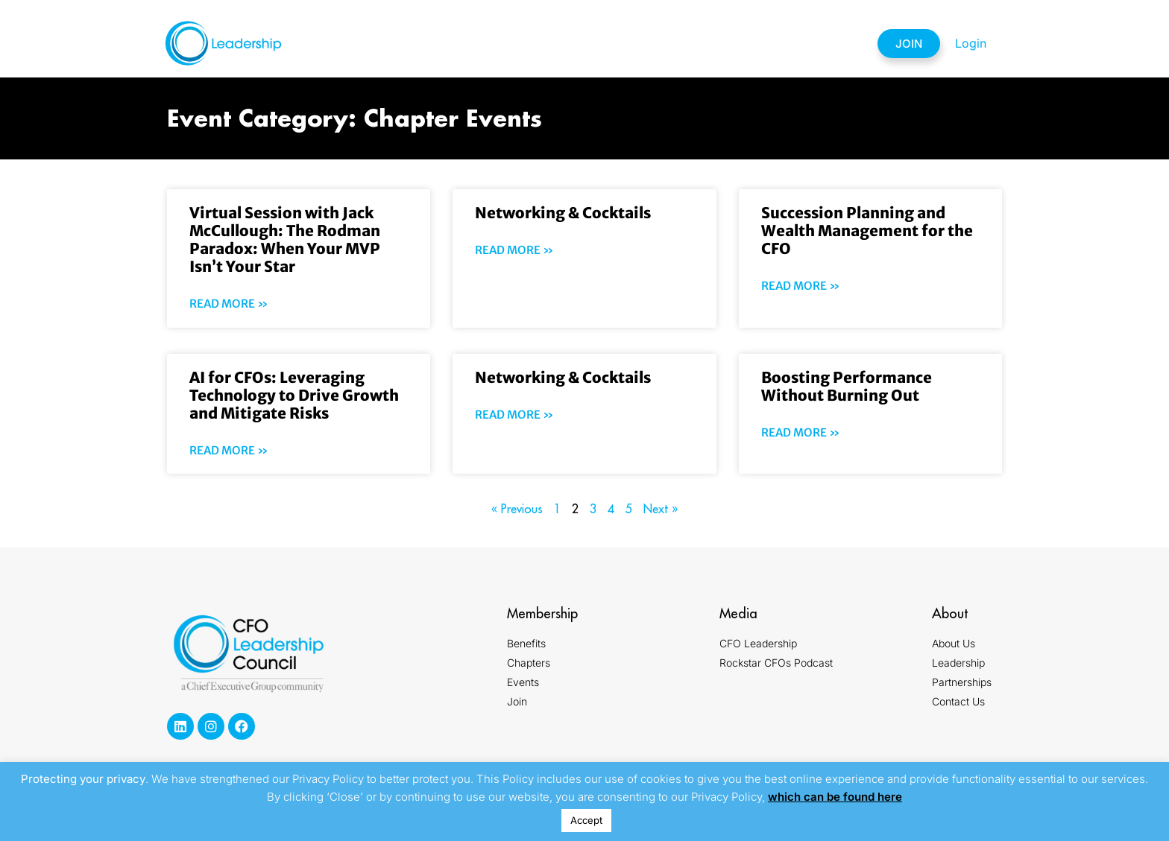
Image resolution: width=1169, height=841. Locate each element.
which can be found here (835, 797)
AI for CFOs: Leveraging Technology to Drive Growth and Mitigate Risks (294, 395)
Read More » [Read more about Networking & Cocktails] (514, 250)
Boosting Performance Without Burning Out (846, 386)
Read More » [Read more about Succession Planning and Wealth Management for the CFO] (800, 286)
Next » (660, 508)
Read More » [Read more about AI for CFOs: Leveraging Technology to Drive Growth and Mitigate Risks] (228, 450)
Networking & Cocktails (563, 212)
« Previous (517, 508)
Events (630, 43)
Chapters (548, 43)
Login (970, 43)
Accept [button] (586, 820)
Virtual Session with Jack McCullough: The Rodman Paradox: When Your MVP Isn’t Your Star (284, 239)
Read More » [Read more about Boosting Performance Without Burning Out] (800, 432)
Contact (819, 43)
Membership (457, 43)
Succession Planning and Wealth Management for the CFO (867, 230)
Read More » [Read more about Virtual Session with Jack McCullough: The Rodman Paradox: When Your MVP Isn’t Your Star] (228, 303)
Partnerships (723, 43)
